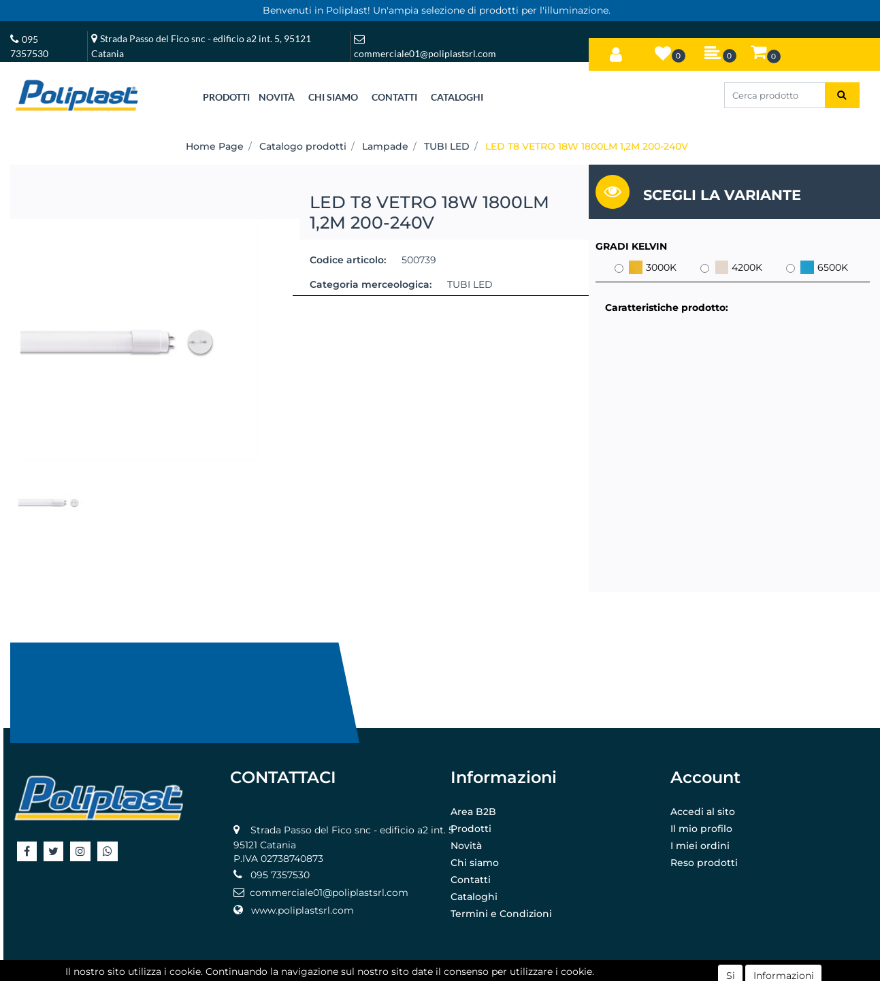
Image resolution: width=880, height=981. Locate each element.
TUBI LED (447, 146)
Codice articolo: (348, 260)
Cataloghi (474, 897)
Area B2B (473, 811)
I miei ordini (700, 845)
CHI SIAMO (333, 97)
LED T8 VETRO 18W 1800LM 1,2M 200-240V (586, 146)
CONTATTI (394, 97)
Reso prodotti (704, 863)
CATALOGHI (457, 97)
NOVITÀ (277, 97)
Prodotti (471, 828)
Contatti (471, 880)
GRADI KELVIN (631, 246)
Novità (466, 845)
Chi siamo (475, 863)
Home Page (215, 146)
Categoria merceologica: (370, 284)
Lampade (385, 146)
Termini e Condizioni (501, 914)
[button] (616, 51)
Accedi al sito (702, 811)
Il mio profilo (701, 828)
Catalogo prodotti (302, 146)
